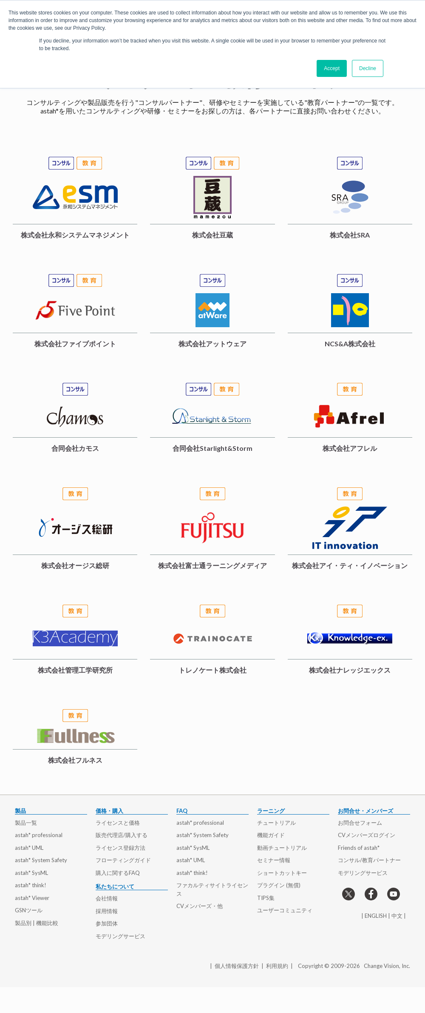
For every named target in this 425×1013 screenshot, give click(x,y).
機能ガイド (271, 835)
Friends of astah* (359, 847)
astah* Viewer (32, 897)
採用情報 (107, 911)
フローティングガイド (123, 860)
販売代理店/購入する (121, 835)
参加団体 (107, 923)
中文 (396, 915)
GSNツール (28, 910)
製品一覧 (26, 822)
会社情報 (107, 898)
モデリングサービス (120, 936)
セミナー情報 (273, 860)
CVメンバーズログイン (366, 835)
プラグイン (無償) (278, 885)
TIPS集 (266, 897)
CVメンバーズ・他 (199, 906)
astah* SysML (31, 872)
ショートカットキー (282, 872)
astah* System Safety (41, 860)
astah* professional (38, 835)
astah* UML (29, 847)
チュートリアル (276, 822)
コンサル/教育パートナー (369, 860)
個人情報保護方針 (237, 965)
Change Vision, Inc (386, 965)
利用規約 (277, 965)
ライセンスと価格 (118, 822)
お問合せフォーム (360, 822)
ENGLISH (376, 915)
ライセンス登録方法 (120, 847)
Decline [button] (367, 68)
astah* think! (30, 885)
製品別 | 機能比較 (36, 923)
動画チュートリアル (282, 847)
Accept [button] (332, 68)
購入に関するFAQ (118, 872)
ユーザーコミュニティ (284, 910)
